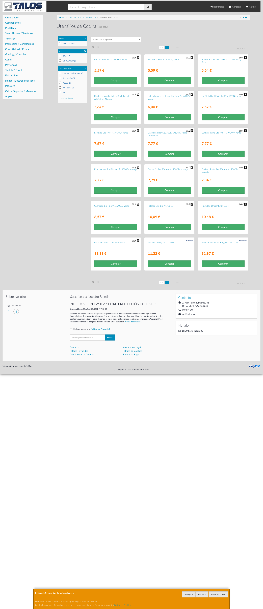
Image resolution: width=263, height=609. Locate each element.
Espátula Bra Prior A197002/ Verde (111, 250)
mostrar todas (67, 98)
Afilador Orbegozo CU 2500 (161, 477)
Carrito (252, 6)
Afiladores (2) (66, 87)
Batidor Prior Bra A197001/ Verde (110, 98)
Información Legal (132, 582)
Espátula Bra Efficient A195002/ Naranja (221, 174)
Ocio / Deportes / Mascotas (20, 91)
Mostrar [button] (241, 48)
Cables (9, 59)
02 (172, 47)
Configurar (188, 594)
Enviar (110, 572)
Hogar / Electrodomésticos (20, 80)
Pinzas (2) (65, 83)
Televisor (10, 38)
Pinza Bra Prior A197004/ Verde (109, 477)
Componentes (13, 22)
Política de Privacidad (133, 557)
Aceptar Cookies (218, 594)
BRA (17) (64, 56)
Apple (8, 96)
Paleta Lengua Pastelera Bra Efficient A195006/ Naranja (111, 176)
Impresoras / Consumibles (19, 43)
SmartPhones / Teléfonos (19, 33)
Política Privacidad (79, 586)
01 (167, 47)
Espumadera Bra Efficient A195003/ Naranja (115, 326)
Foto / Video (12, 75)
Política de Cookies (122, 605)
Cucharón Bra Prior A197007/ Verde (111, 401)
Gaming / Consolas (15, 54)
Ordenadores (12, 17)
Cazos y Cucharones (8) (71, 73)
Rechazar (202, 594)
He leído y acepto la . (91, 564)
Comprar (115, 119)
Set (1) (63, 92)
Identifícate (217, 6)
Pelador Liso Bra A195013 (160, 401)
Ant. (161, 47)
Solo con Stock (67, 43)
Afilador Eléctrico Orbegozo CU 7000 (220, 477)
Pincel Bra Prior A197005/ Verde (163, 98)
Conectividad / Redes (17, 49)
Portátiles (10, 27)
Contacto (235, 6)
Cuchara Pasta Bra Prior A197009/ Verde (221, 250)
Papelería (10, 85)
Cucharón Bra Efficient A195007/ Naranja (168, 326)
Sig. (177, 47)
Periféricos (11, 64)
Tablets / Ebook (13, 70)
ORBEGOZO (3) (67, 60)
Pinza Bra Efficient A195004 (215, 401)
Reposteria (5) (67, 78)
